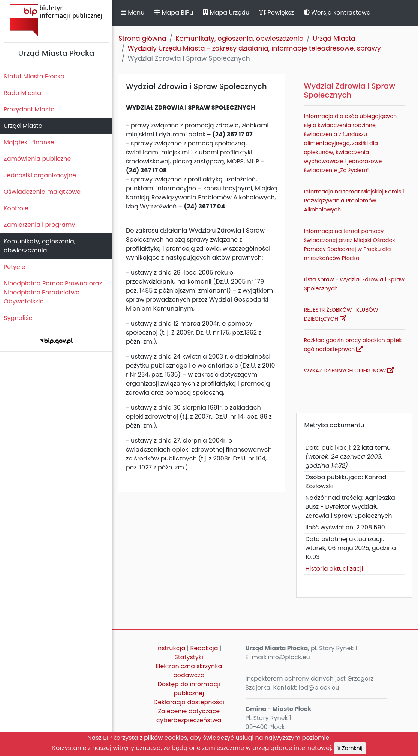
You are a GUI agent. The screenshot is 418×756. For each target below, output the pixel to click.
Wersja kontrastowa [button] (337, 12)
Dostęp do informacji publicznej (188, 689)
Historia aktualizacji (334, 568)
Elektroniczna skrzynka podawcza (189, 671)
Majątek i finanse (29, 142)
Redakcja (204, 648)
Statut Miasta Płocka (34, 76)
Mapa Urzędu (226, 12)
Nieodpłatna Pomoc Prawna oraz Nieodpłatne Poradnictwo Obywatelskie (53, 292)
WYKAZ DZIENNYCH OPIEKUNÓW (349, 370)
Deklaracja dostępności (189, 702)
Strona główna (142, 38)
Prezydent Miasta (29, 109)
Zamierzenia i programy (39, 224)
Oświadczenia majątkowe (42, 192)
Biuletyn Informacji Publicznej (56, 20)
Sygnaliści (19, 318)
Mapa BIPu (173, 12)
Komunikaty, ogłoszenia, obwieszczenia (39, 246)
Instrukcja (170, 648)
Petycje (14, 266)
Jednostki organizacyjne (40, 175)
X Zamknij (350, 748)
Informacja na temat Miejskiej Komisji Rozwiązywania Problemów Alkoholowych (354, 200)
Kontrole (16, 208)
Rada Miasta (22, 92)
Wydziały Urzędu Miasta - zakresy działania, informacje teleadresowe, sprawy (254, 48)
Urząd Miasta (23, 126)
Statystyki (189, 657)
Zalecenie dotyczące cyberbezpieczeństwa (188, 715)
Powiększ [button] (276, 12)
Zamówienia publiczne (37, 158)
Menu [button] (132, 12)
